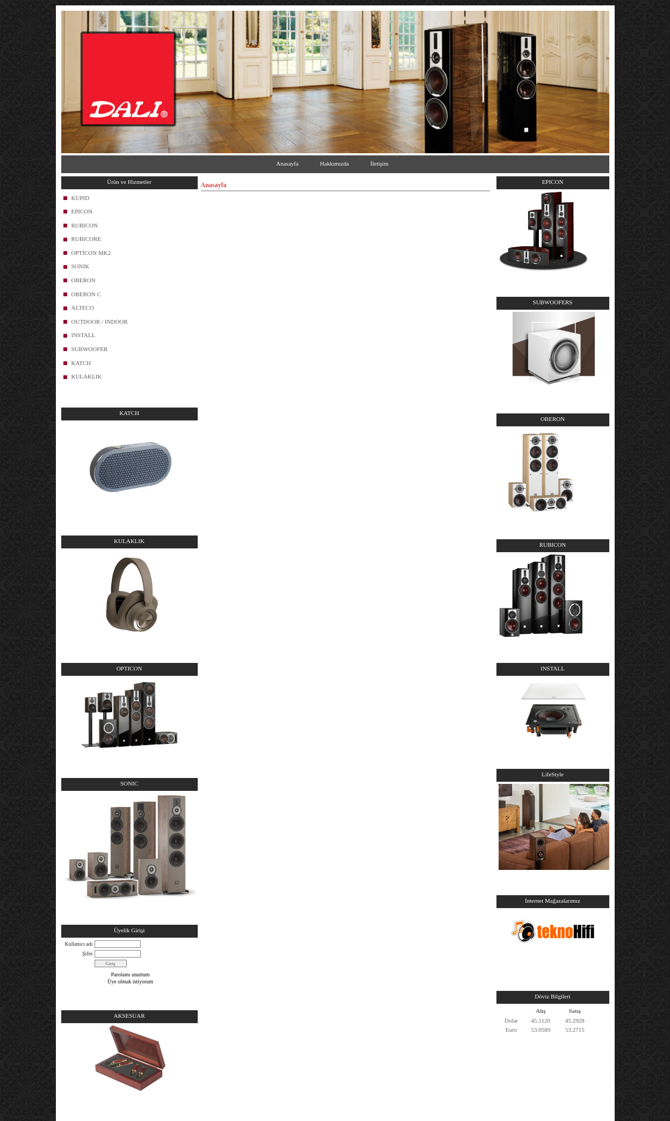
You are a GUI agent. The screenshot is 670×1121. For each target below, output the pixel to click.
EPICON (82, 211)
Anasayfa (287, 163)
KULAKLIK (86, 376)
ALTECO (82, 307)
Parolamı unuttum (130, 974)
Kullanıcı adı (79, 944)
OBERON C (86, 294)
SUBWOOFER (89, 349)
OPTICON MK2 (91, 252)
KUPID (80, 198)
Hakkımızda (334, 163)
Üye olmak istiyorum (130, 981)
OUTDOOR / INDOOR (99, 321)
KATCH (81, 363)
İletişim (379, 163)
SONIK (80, 266)
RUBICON (84, 225)
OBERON (83, 280)
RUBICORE (86, 238)
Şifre (87, 953)
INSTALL (83, 335)
